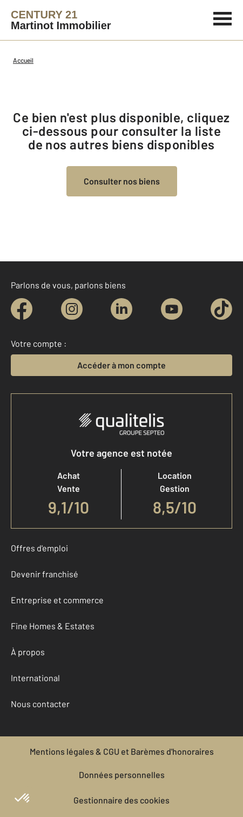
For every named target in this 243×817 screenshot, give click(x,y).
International (35, 678)
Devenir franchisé (44, 574)
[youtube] (172, 309)
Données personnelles (122, 774)
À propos (28, 652)
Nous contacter (40, 704)
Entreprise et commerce (57, 600)
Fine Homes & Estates (52, 626)
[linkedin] (121, 309)
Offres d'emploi (39, 548)
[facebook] (21, 309)
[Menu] (222, 17)
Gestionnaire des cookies (121, 800)
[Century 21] (61, 20)
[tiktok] (221, 309)
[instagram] (72, 309)
